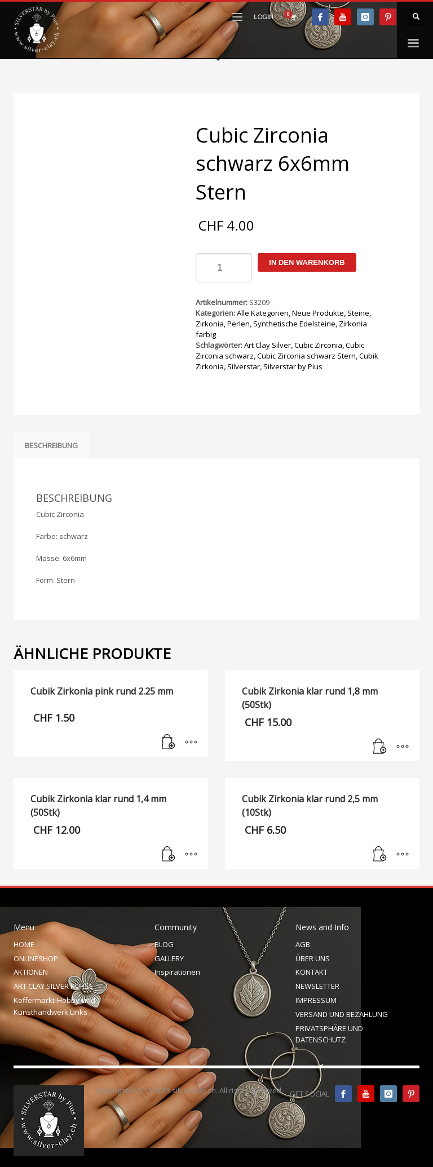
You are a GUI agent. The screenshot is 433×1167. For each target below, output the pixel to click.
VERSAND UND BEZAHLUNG (341, 1014)
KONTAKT (311, 972)
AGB (302, 944)
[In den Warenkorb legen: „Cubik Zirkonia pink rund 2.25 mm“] (168, 742)
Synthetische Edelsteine (294, 324)
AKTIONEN (31, 972)
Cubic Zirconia (318, 345)
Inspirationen (177, 972)
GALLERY (169, 958)
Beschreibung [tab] (51, 445)
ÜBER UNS (312, 958)
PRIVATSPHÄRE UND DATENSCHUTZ (329, 1034)
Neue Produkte (318, 313)
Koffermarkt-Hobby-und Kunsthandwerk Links (54, 1006)
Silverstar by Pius (292, 366)
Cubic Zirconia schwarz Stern (306, 356)
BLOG (164, 944)
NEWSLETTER (317, 986)
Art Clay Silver (267, 345)
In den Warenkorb (306, 262)
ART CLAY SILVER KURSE (53, 986)
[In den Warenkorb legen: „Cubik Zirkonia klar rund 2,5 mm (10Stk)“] (380, 855)
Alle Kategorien (263, 313)
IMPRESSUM (316, 1000)
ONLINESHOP (36, 958)
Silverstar (243, 366)
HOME (24, 944)
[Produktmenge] (224, 267)
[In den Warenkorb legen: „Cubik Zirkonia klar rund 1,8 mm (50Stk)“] (380, 747)
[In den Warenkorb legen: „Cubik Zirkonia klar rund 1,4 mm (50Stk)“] (168, 855)
